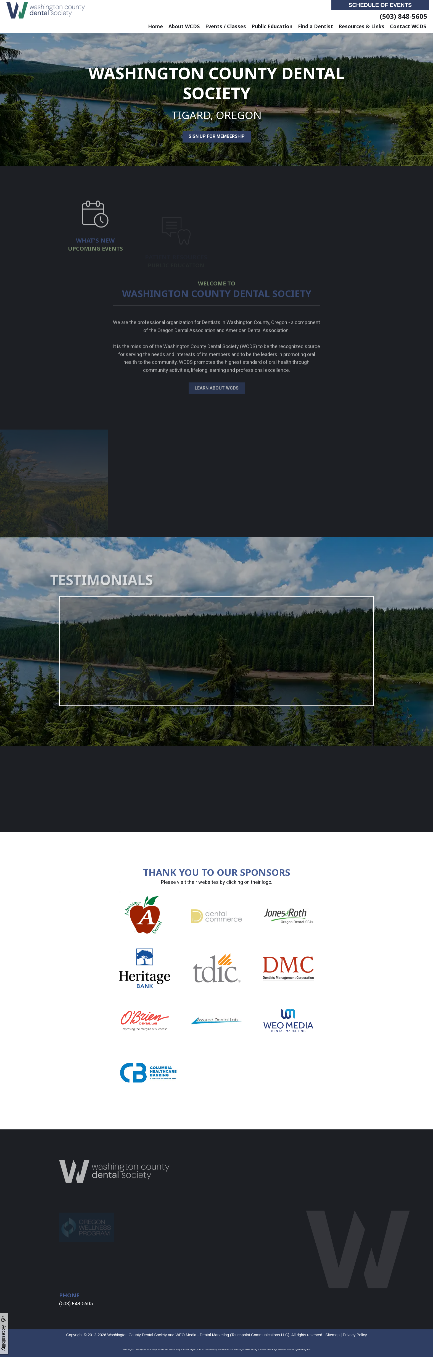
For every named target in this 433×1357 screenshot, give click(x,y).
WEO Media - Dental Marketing (202, 1335)
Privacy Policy (355, 1335)
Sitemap (333, 1335)
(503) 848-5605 (403, 16)
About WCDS (184, 26)
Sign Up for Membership (217, 136)
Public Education (272, 26)
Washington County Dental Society (137, 1335)
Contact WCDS (408, 26)
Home (155, 26)
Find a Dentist (315, 26)
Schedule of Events (380, 5)
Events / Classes (225, 26)
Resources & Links (361, 26)
